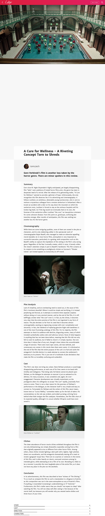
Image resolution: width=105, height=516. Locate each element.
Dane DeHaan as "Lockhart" (32, 433)
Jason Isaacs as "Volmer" (31, 296)
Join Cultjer (95, 2)
